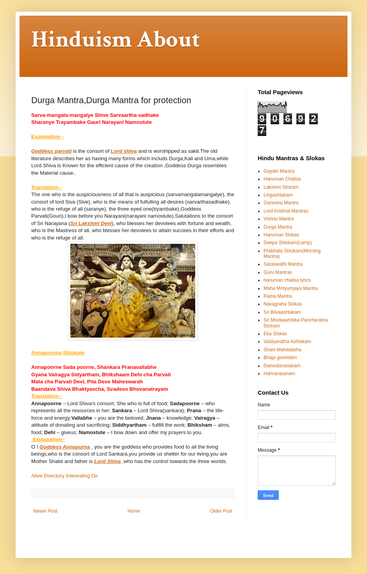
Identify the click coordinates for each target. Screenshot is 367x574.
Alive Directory (47, 476)
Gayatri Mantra (279, 171)
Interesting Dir (82, 476)
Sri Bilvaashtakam (282, 312)
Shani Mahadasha (282, 349)
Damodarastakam (282, 365)
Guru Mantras (278, 272)
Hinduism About (115, 39)
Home (134, 511)
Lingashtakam (278, 195)
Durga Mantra (278, 227)
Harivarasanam (279, 373)
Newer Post (45, 511)
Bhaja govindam (280, 357)
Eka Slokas (275, 333)
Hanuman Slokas (281, 235)
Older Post (221, 511)
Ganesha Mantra (281, 203)
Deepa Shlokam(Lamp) (288, 242)
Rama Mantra (278, 296)
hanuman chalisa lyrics (287, 280)
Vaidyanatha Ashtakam (287, 341)
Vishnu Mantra (279, 219)
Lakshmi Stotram (281, 187)
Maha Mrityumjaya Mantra (291, 288)
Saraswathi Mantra (283, 264)
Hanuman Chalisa (282, 179)
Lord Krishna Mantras (286, 211)
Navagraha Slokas (283, 304)
